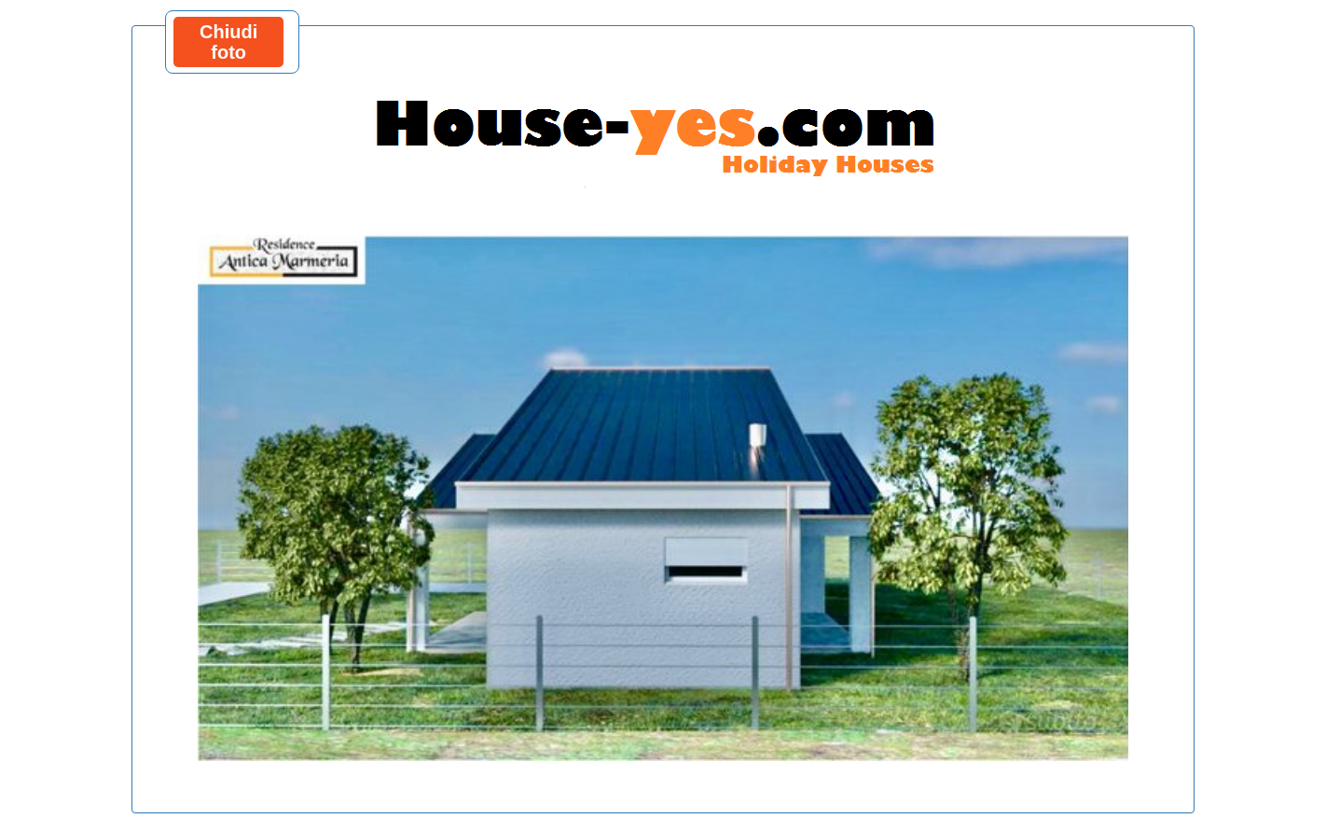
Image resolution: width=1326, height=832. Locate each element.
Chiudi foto (228, 41)
